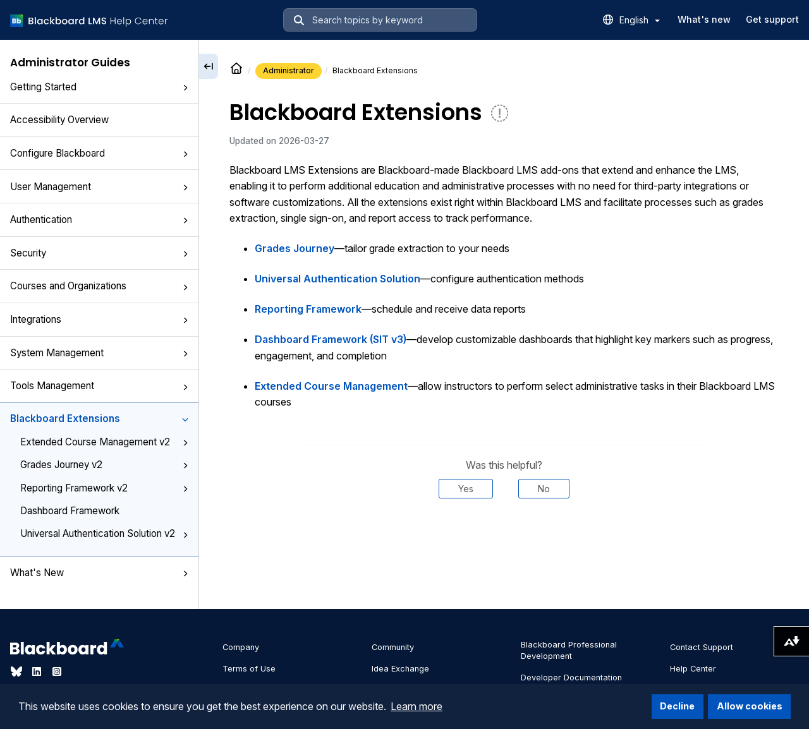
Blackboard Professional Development (569, 650)
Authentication (99, 220)
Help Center (693, 668)
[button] (185, 88)
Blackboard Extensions (99, 419)
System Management (99, 353)
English (639, 20)
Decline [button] (677, 706)
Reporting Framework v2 (104, 488)
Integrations (99, 319)
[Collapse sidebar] (208, 66)
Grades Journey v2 (104, 465)
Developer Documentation (571, 677)
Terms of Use (249, 668)
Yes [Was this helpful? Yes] (465, 488)
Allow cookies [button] (749, 706)
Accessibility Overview (59, 120)
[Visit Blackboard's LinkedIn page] (38, 671)
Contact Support (701, 647)
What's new (704, 19)
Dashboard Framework (69, 511)
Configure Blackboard (99, 153)
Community (393, 647)
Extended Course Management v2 (104, 442)
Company (240, 647)
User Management (99, 187)
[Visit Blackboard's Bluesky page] (17, 671)
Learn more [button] (416, 706)
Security (99, 253)
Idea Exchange (400, 668)
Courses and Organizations (99, 286)
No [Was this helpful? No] (544, 488)
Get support (772, 19)
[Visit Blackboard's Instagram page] (57, 671)
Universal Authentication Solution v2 (104, 533)
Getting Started (99, 87)
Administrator (288, 70)
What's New (99, 573)
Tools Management (99, 386)
